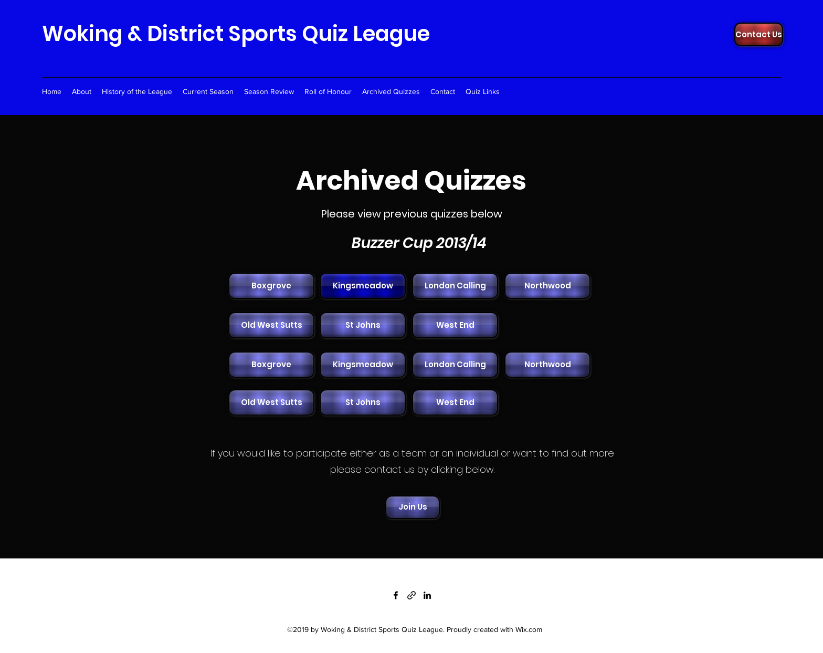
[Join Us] (412, 507)
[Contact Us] (758, 34)
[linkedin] (427, 595)
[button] (270, 286)
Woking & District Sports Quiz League (236, 33)
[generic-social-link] (411, 595)
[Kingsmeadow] (363, 286)
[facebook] (396, 595)
